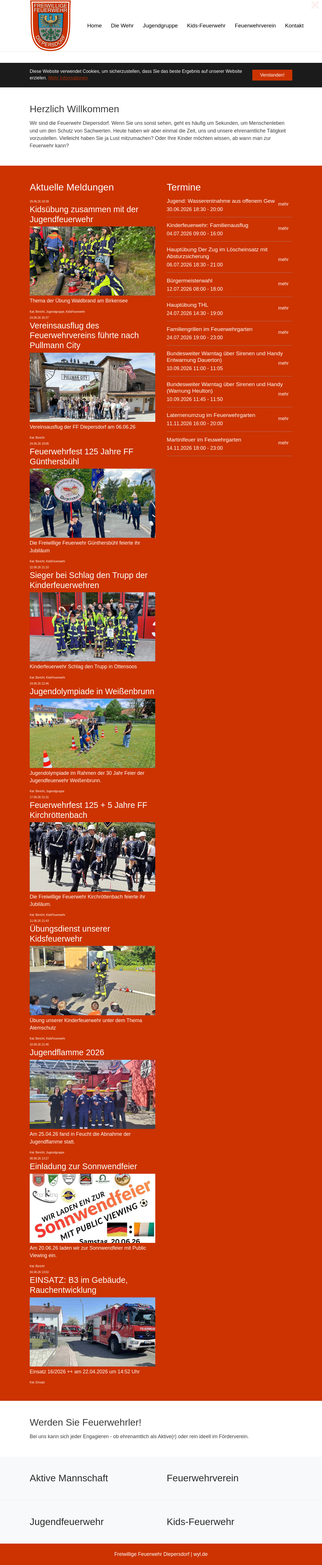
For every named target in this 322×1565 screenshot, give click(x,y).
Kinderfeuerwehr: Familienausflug (207, 225)
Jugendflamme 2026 (67, 1052)
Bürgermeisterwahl (189, 281)
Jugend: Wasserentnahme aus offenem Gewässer (227, 201)
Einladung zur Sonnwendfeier (83, 1166)
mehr (283, 204)
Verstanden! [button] (272, 75)
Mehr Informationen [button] (68, 77)
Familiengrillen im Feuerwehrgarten (210, 329)
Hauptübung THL (187, 305)
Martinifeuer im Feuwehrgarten (204, 440)
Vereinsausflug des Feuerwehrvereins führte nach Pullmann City (84, 335)
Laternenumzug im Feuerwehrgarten (211, 415)
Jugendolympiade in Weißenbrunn (92, 691)
